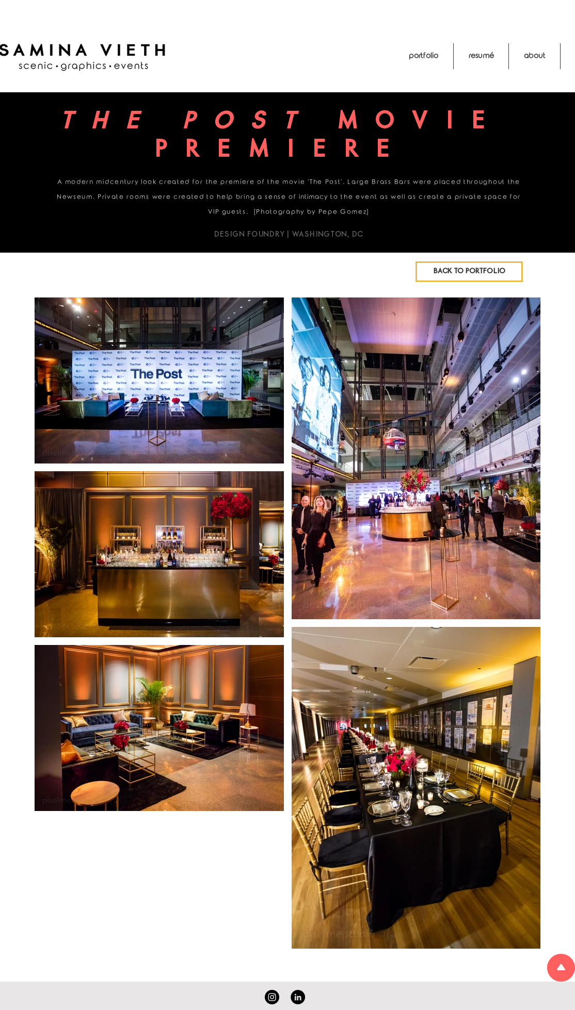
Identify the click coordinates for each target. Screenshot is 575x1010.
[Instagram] (272, 997)
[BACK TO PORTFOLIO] (469, 271)
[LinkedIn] (298, 997)
